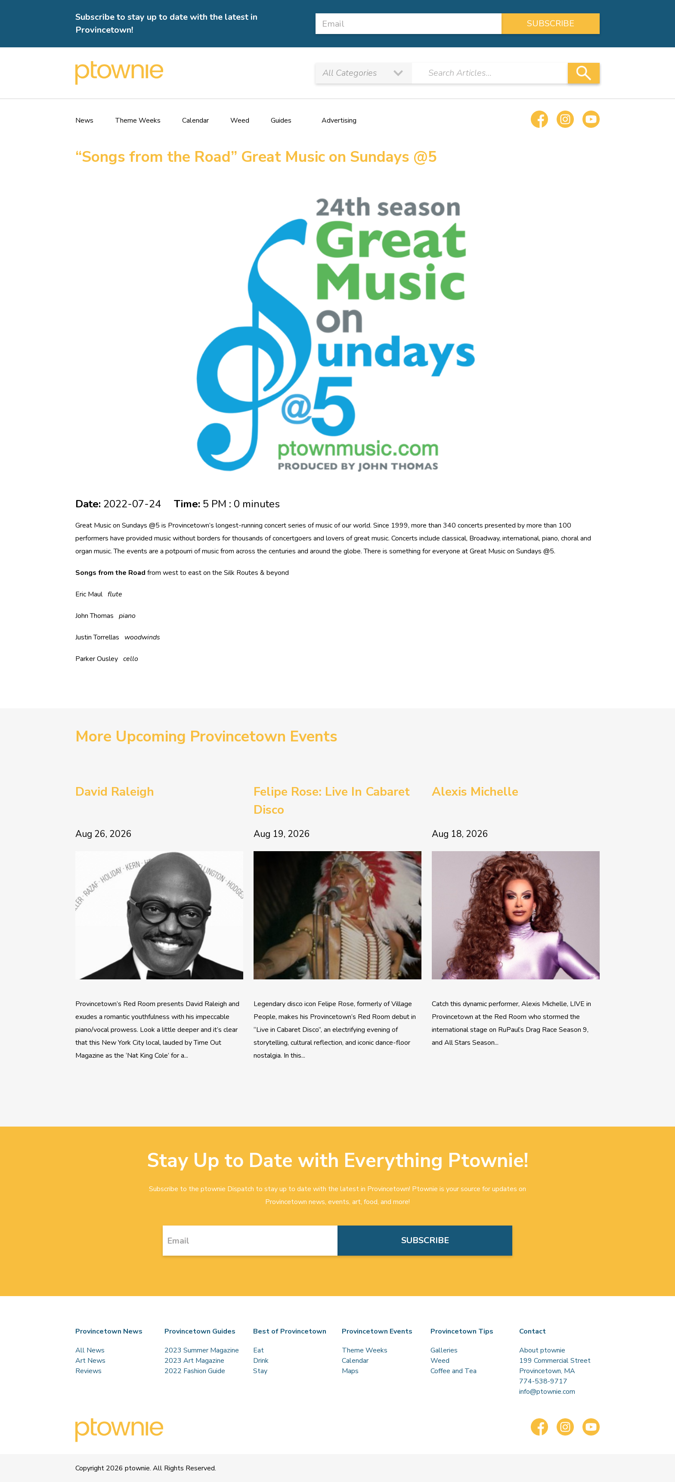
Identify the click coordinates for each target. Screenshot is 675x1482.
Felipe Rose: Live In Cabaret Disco (332, 801)
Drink (261, 1360)
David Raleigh (114, 792)
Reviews (88, 1371)
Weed (239, 120)
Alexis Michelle (475, 792)
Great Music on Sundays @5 (117, 525)
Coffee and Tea (453, 1371)
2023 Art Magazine (194, 1360)
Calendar (195, 120)
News (84, 120)
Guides (281, 120)
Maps (350, 1371)
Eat (258, 1350)
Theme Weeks (138, 120)
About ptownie (542, 1350)
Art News (90, 1360)
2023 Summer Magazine (201, 1350)
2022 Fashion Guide (194, 1371)
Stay (260, 1371)
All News (90, 1350)
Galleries (444, 1350)
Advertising (339, 120)
